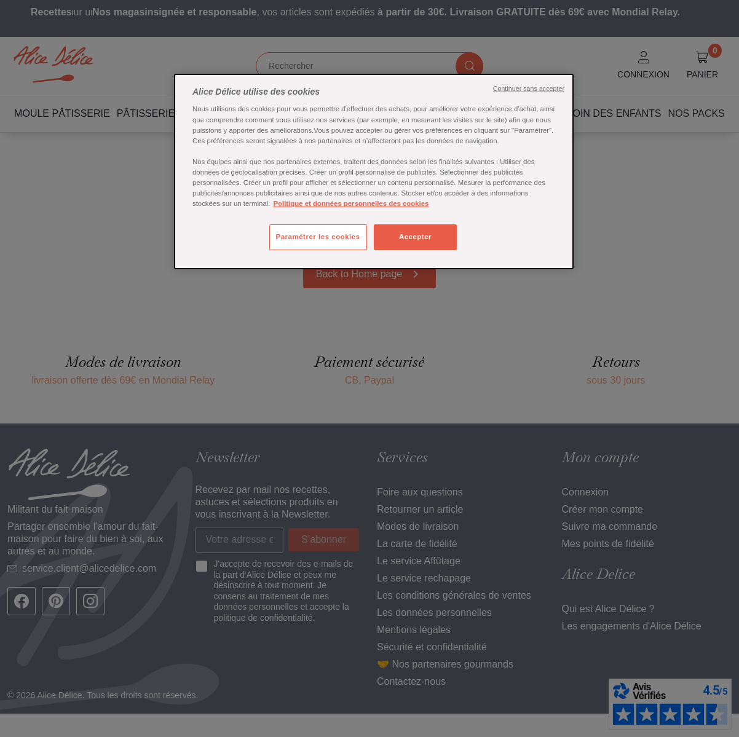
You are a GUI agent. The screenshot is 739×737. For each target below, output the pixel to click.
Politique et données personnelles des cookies (351, 203)
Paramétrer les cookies (318, 236)
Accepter (415, 236)
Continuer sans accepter (528, 88)
